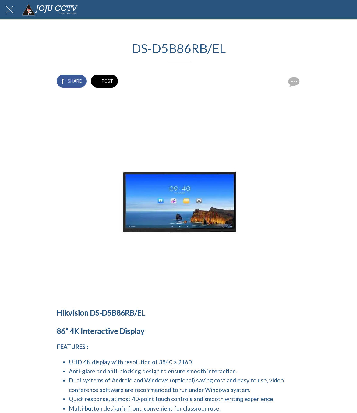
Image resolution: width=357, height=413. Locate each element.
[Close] (9, 9)
